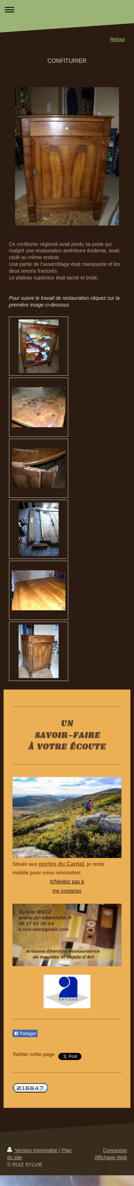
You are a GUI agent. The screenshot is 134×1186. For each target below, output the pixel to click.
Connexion (115, 1150)
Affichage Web (110, 1157)
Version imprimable (33, 1150)
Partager (25, 1033)
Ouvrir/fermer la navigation (67, 9)
